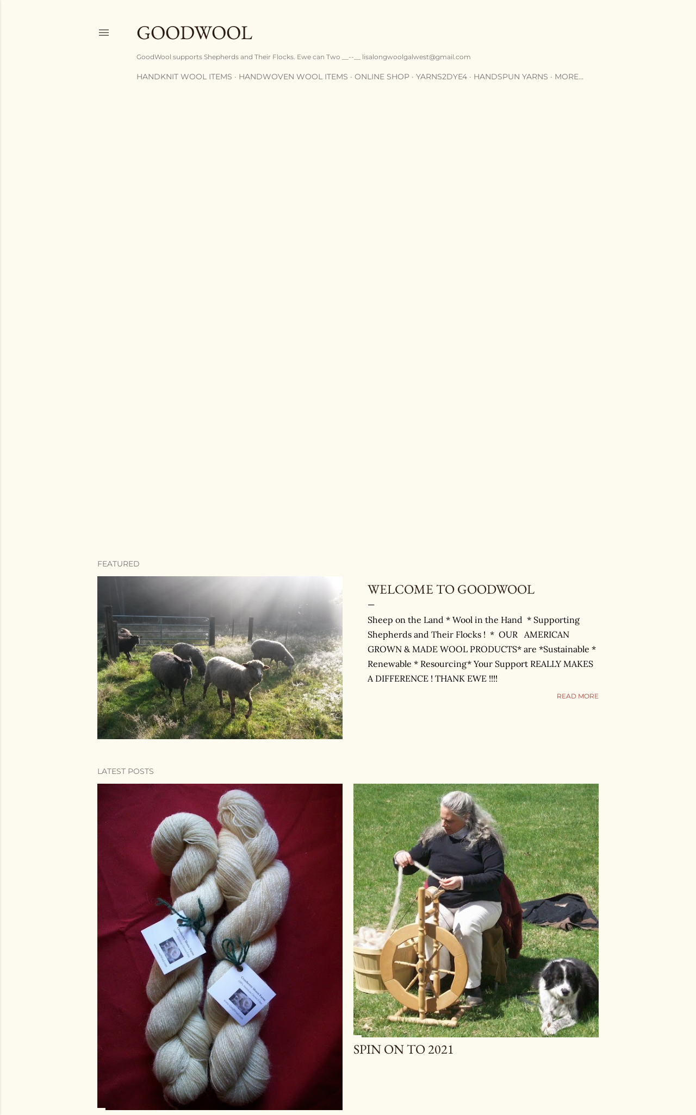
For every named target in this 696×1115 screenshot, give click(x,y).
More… (569, 76)
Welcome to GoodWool (451, 589)
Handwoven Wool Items (293, 76)
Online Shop (382, 76)
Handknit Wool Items (184, 76)
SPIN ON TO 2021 (403, 1049)
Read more (578, 696)
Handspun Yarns (511, 76)
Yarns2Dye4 (441, 76)
